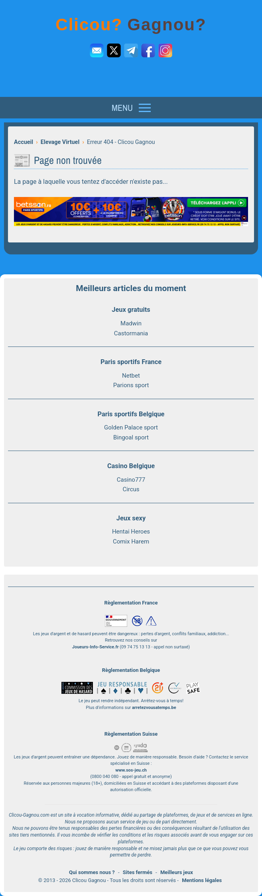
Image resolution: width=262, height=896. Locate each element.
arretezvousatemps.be (154, 707)
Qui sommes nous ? (92, 872)
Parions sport (131, 385)
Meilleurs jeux (176, 872)
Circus (130, 489)
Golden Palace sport (131, 427)
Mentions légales (202, 880)
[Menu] (131, 107)
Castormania (131, 333)
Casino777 (131, 479)
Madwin (131, 323)
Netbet (131, 375)
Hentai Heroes (131, 531)
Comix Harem (131, 541)
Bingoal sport (131, 437)
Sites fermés (137, 872)
